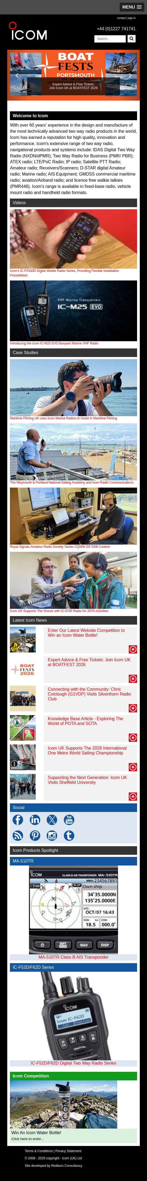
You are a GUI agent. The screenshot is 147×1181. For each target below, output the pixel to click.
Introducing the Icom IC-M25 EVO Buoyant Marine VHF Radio (73, 312)
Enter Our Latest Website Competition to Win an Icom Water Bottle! (86, 632)
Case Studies (25, 352)
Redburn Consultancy (66, 1166)
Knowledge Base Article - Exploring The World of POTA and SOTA (85, 721)
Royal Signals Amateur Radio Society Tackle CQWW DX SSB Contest (60, 547)
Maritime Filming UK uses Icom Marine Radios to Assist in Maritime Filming (63, 418)
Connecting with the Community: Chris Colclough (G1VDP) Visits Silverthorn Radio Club (89, 694)
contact (121, 18)
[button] (132, 7)
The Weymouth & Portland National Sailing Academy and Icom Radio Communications (71, 482)
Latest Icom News (30, 620)
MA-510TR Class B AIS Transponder (74, 957)
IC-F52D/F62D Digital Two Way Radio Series (73, 1063)
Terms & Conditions (39, 1151)
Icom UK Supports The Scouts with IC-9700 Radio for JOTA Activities (59, 611)
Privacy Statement (68, 1151)
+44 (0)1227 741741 (116, 28)
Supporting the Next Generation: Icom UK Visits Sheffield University (87, 780)
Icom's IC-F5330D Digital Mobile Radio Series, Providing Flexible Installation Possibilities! (73, 243)
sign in (132, 18)
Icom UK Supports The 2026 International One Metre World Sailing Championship (87, 750)
